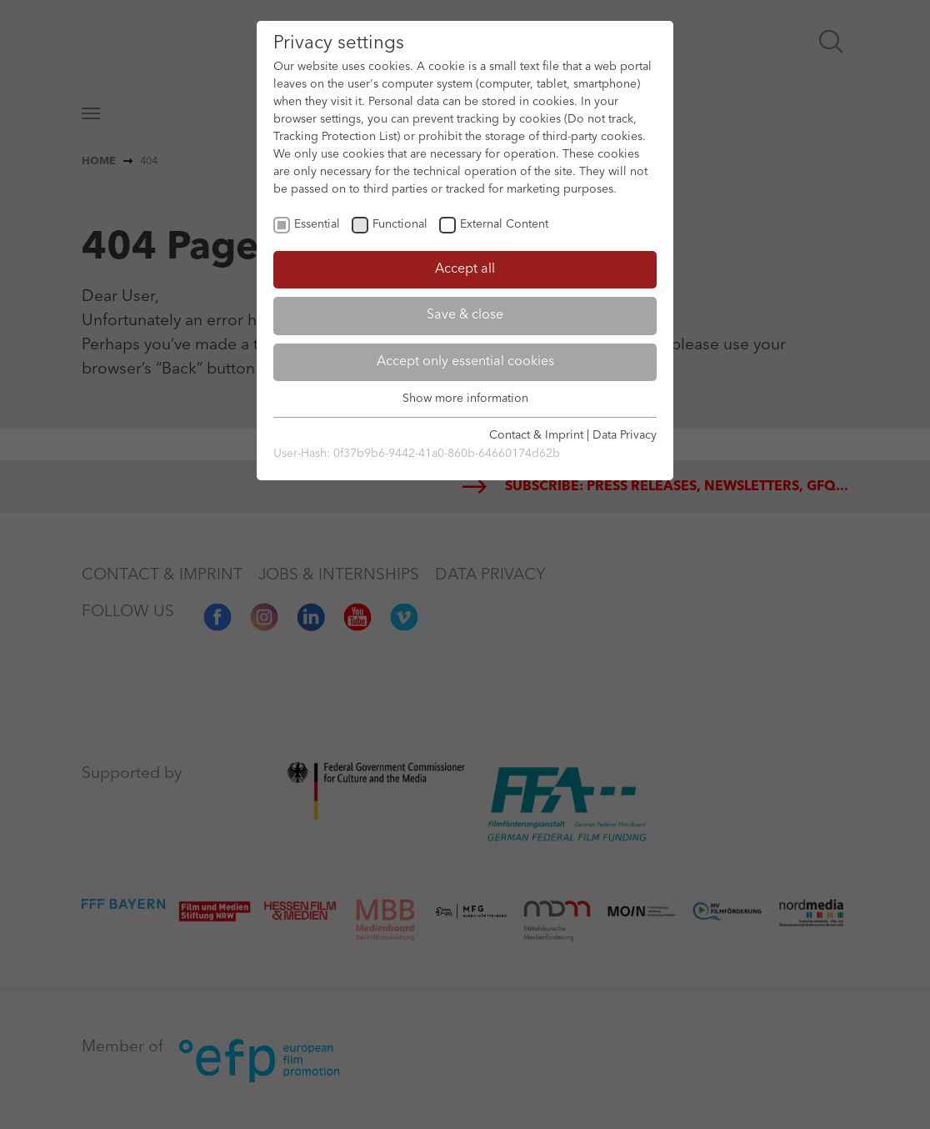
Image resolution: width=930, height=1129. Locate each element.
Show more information (465, 398)
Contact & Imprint (536, 435)
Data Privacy (624, 435)
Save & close (465, 315)
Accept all (465, 269)
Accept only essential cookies (465, 362)
